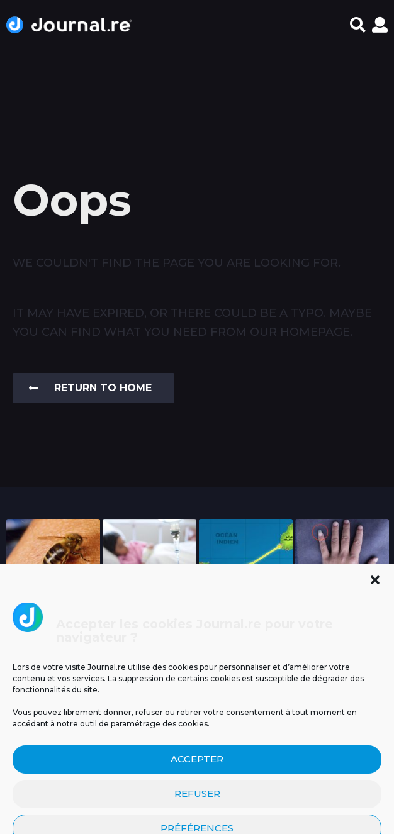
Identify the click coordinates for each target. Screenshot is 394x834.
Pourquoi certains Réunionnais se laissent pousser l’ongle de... (342, 616)
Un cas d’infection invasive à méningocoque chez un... (150, 616)
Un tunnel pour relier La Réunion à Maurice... (246, 610)
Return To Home (90, 388)
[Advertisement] (197, 96)
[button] (358, 25)
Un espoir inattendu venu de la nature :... (53, 610)
